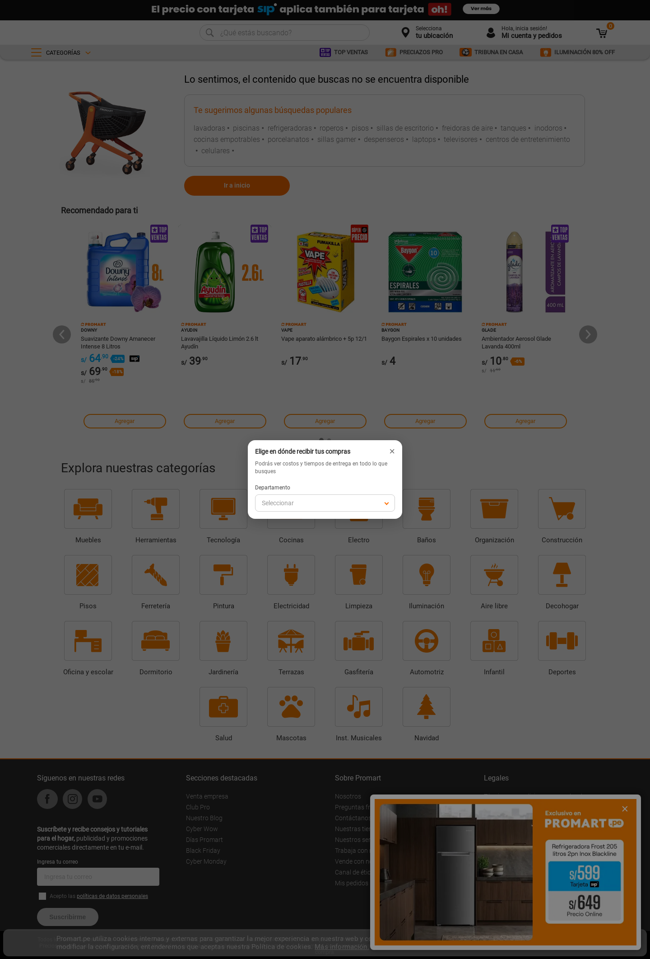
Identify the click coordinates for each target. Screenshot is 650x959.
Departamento (272, 487)
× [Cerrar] (392, 451)
